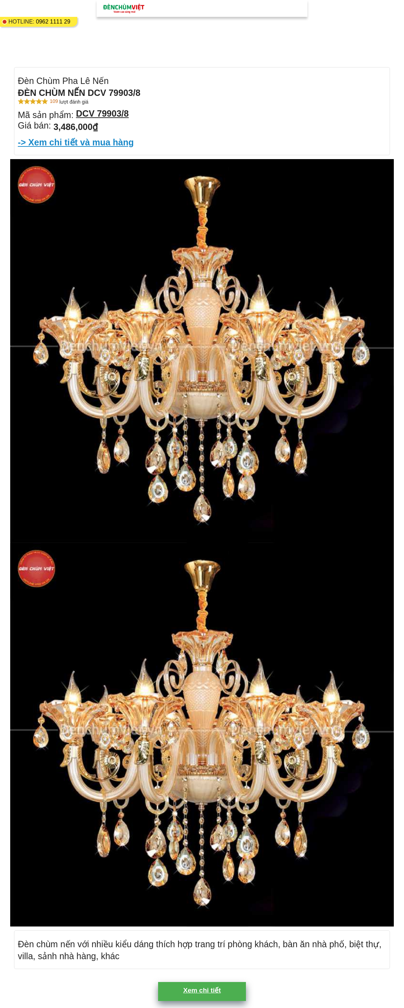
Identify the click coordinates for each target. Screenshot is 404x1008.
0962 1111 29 (53, 22)
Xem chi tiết (202, 990)
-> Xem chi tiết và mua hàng (76, 142)
